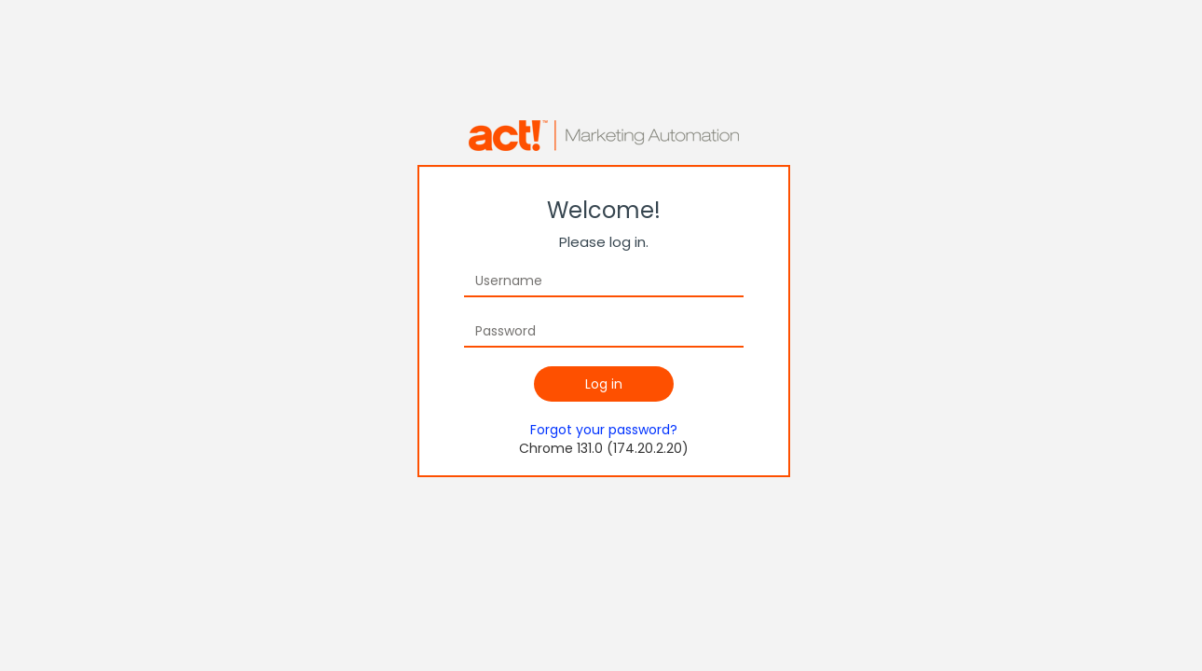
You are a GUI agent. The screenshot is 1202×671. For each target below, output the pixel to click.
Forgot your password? (603, 429)
